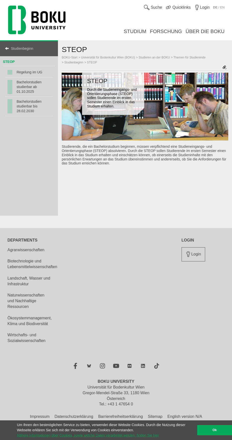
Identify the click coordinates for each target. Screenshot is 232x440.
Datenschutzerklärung (73, 416)
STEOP (9, 62)
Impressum (39, 416)
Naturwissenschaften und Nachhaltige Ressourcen (26, 301)
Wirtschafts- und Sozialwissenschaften (26, 338)
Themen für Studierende (189, 57)
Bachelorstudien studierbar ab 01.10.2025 (29, 87)
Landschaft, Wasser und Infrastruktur (28, 281)
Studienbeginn (22, 48)
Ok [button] (215, 430)
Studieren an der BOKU (154, 57)
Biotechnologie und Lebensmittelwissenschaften (32, 264)
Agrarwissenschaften (26, 250)
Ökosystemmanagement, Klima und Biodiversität (29, 321)
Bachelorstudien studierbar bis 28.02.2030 (29, 106)
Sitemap (155, 416)
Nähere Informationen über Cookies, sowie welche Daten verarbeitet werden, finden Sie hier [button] (88, 435)
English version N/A (184, 416)
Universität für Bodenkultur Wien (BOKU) (108, 57)
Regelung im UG (30, 72)
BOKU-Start (69, 57)
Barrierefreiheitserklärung (120, 416)
